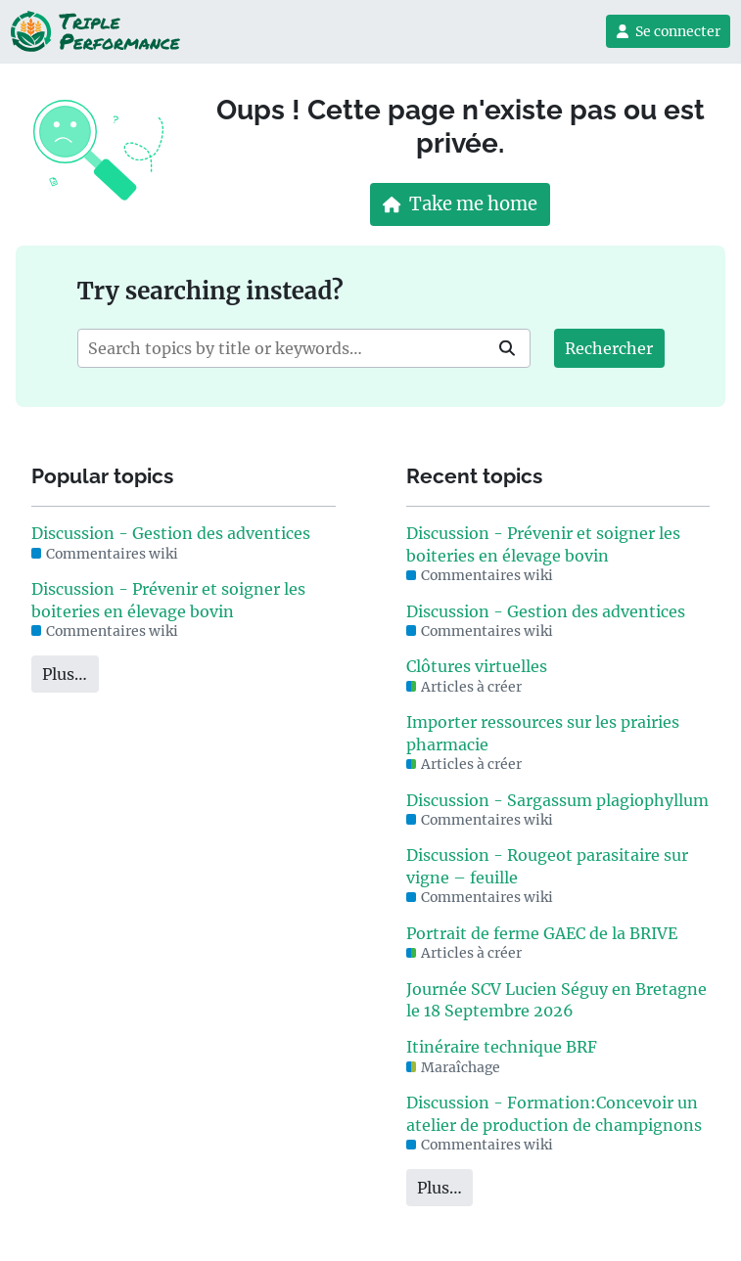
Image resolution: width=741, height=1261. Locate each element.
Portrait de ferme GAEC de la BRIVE (541, 933)
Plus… (64, 674)
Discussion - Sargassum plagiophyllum (557, 800)
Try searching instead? (210, 291)
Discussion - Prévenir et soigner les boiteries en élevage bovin (168, 599)
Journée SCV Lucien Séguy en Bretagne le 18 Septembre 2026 (556, 999)
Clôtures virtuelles (476, 666)
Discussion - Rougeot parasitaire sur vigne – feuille (547, 865)
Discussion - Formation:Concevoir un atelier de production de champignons (554, 1113)
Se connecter (668, 31)
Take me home (460, 204)
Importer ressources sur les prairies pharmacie (542, 732)
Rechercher (609, 348)
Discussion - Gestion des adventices (170, 533)
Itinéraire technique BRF (501, 1047)
